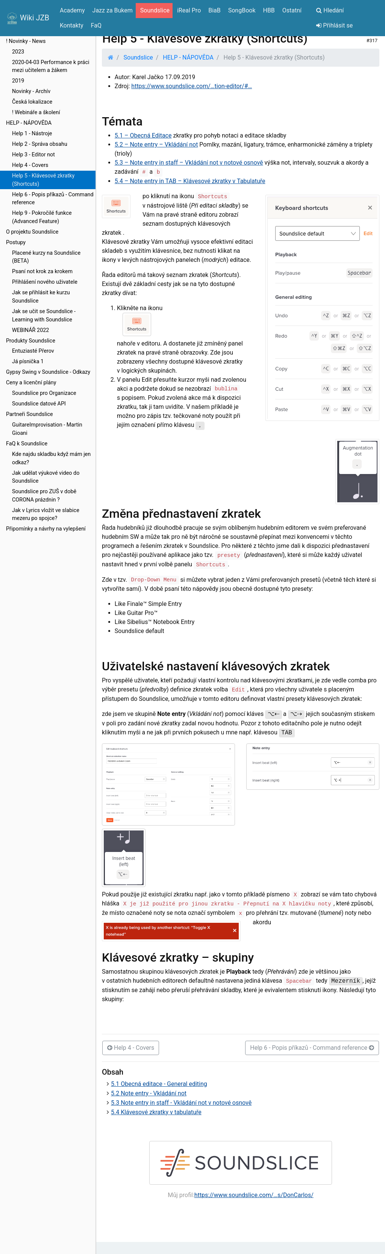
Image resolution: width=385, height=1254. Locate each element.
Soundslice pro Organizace (44, 393)
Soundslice (138, 57)
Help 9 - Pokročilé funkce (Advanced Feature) (42, 217)
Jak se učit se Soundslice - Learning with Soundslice (44, 315)
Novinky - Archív (31, 91)
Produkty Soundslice (30, 341)
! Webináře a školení (36, 112)
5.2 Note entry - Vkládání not (148, 1093)
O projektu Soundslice (32, 232)
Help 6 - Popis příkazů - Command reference (53, 198)
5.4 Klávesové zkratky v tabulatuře (156, 1112)
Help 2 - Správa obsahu (39, 144)
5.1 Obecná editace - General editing (159, 1083)
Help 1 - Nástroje (32, 133)
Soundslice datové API (39, 404)
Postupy (16, 242)
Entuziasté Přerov (33, 351)
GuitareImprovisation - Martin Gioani (47, 429)
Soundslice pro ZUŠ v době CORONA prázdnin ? (44, 495)
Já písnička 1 (28, 361)
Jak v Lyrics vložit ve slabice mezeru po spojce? (45, 514)
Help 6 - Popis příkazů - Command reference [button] (312, 1047)
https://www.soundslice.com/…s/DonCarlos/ (254, 1195)
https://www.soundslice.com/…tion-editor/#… (191, 86)
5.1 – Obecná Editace (143, 135)
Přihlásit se (334, 25)
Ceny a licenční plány (31, 382)
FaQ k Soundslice (26, 443)
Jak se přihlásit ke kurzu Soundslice (41, 296)
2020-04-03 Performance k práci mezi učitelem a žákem (50, 66)
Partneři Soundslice (29, 414)
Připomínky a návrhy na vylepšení (46, 529)
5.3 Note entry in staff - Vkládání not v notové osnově (181, 1102)
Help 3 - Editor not (33, 154)
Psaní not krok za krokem (42, 271)
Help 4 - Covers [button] (130, 1047)
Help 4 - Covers (30, 165)
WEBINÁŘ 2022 (30, 330)
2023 (18, 52)
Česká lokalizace (32, 102)
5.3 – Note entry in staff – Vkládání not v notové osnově (189, 162)
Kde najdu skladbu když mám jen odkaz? (51, 458)
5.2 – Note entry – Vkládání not (156, 144)
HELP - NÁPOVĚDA (29, 123)
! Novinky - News (25, 41)
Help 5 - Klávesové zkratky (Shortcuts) (43, 180)
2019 (18, 81)
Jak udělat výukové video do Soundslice (45, 477)
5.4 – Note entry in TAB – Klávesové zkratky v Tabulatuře (190, 181)
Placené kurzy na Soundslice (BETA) (46, 257)
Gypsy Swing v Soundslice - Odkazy (48, 372)
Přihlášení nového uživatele (44, 282)
